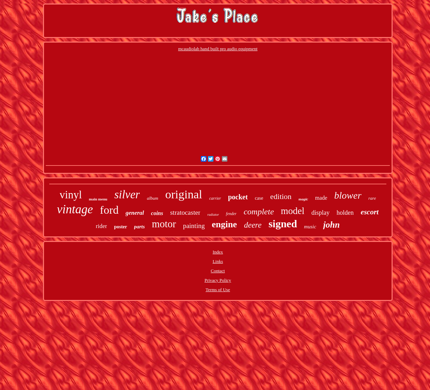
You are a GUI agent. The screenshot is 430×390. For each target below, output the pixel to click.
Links (218, 261)
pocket (238, 197)
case (259, 198)
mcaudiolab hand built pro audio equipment (217, 48)
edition (281, 196)
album (152, 198)
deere (252, 225)
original (183, 194)
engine (224, 224)
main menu (98, 199)
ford (109, 210)
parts (139, 226)
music (310, 226)
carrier (215, 198)
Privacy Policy (217, 280)
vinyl (71, 195)
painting (194, 225)
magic (303, 199)
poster (120, 226)
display (321, 212)
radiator (213, 214)
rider (101, 226)
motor (164, 223)
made (321, 198)
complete (258, 211)
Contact (218, 270)
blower (348, 195)
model (293, 211)
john (331, 224)
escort (370, 212)
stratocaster (185, 212)
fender (231, 213)
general (134, 212)
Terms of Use (218, 289)
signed (283, 223)
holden (345, 212)
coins (157, 213)
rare (372, 198)
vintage (75, 209)
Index (218, 252)
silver (127, 194)
